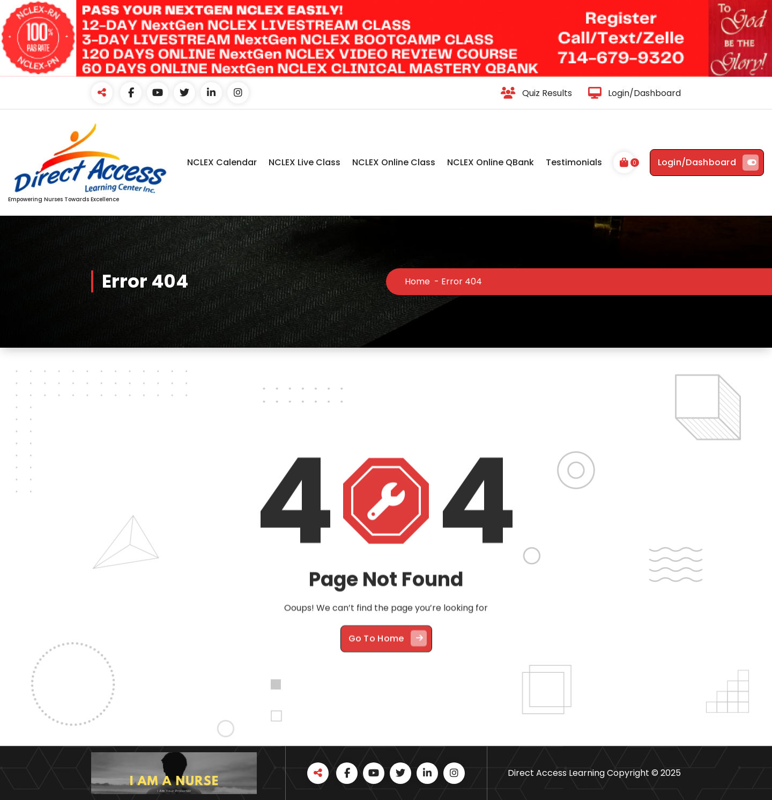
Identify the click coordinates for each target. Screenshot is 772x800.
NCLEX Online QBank (490, 162)
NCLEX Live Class (304, 162)
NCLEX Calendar (222, 162)
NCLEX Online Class (393, 162)
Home (417, 281)
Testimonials (574, 162)
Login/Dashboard (708, 163)
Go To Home (387, 725)
